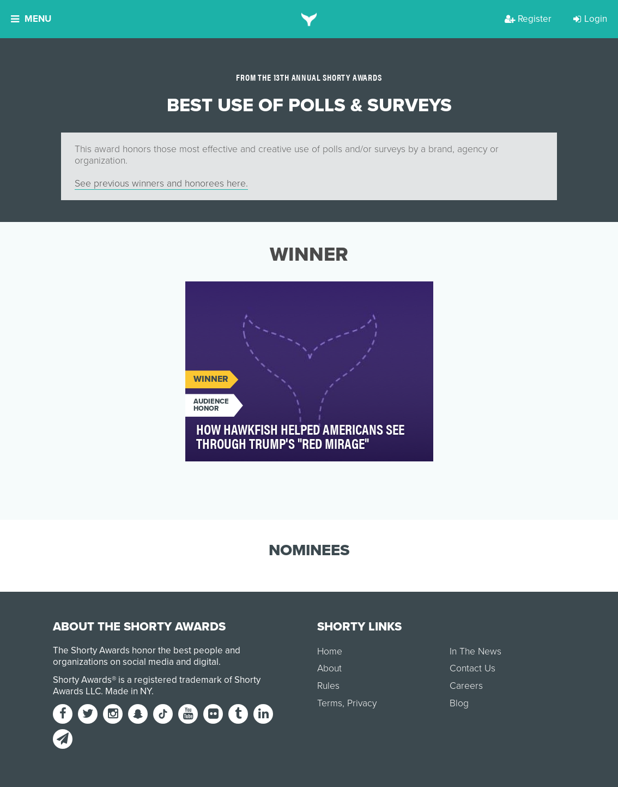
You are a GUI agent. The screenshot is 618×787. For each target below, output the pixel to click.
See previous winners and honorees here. (161, 183)
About (329, 668)
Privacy (362, 703)
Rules (328, 686)
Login (590, 19)
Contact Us (472, 668)
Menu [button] (31, 19)
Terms (329, 703)
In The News (475, 651)
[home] (309, 19)
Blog (459, 703)
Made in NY (128, 691)
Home (329, 651)
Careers (466, 686)
